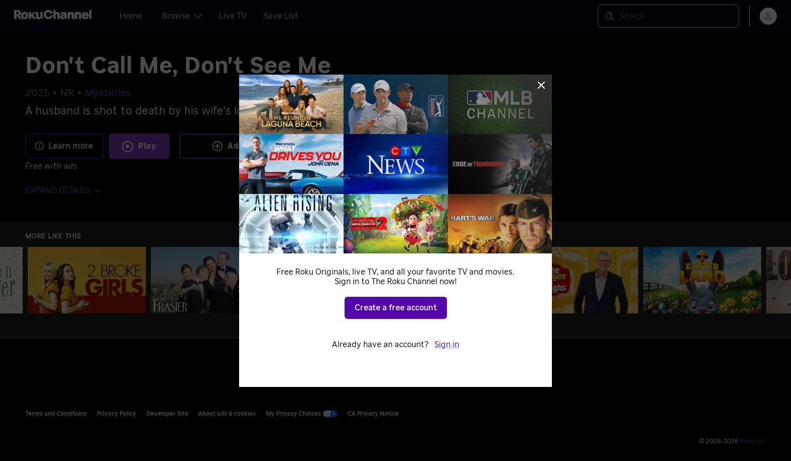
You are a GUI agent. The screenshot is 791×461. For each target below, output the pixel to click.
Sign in (446, 345)
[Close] (541, 85)
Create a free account (396, 308)
